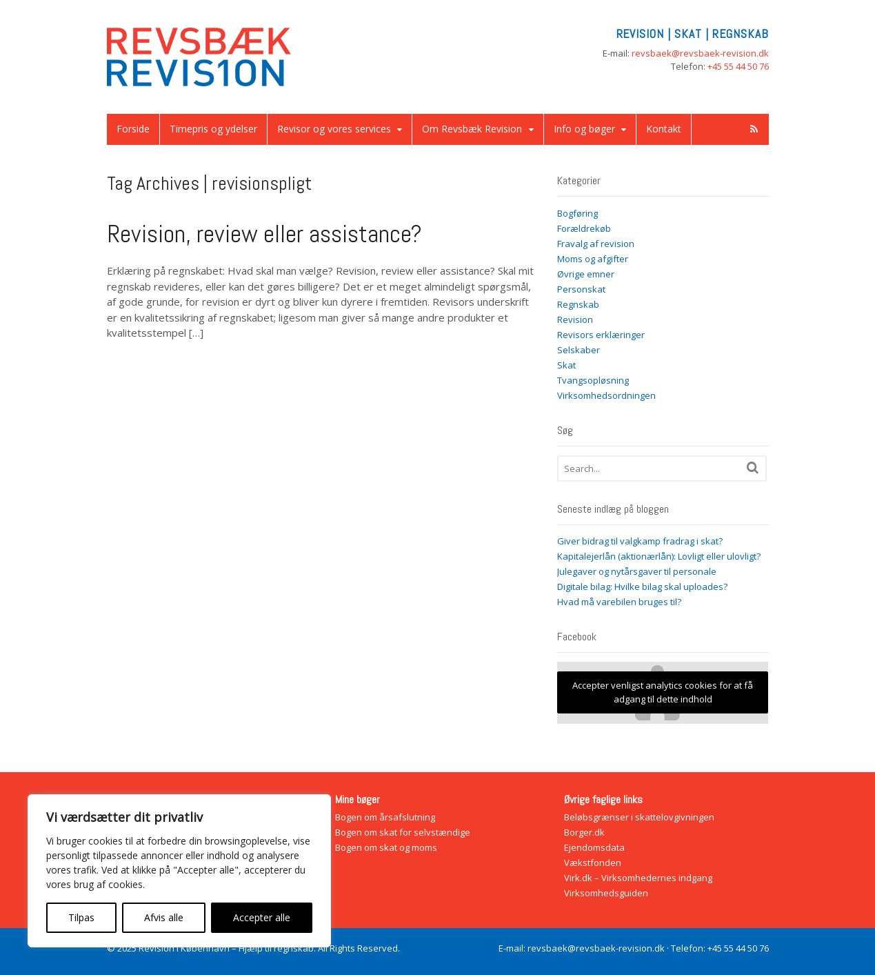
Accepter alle (261, 917)
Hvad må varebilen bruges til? (619, 601)
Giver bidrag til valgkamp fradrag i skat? (640, 541)
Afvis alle (163, 917)
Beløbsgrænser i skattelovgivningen (639, 817)
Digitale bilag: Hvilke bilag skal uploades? (642, 586)
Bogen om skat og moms (386, 847)
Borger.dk (584, 832)
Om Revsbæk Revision (472, 128)
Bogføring (577, 213)
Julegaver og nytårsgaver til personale (636, 571)
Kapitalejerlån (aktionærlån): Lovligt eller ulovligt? (659, 556)
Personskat (581, 289)
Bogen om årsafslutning (385, 817)
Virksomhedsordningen (606, 395)
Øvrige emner (585, 274)
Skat (566, 365)
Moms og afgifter (592, 259)
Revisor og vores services (334, 128)
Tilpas (81, 917)
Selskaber (578, 350)
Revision (575, 319)
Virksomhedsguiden (606, 893)
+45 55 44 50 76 (738, 66)
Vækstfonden (592, 862)
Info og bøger (584, 128)
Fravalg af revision (595, 243)
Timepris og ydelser (213, 128)
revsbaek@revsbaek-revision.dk (700, 53)
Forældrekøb (584, 228)
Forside (133, 128)
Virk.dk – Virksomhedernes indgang (638, 877)
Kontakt (663, 128)
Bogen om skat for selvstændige (402, 832)
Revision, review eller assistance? (264, 234)
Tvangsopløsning (593, 380)
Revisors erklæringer (601, 334)
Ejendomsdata (594, 847)
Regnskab (578, 304)
